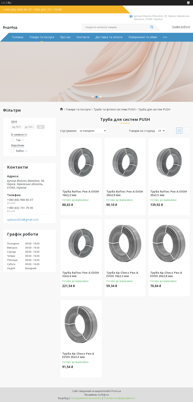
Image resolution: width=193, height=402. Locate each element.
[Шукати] (152, 27)
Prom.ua (116, 391)
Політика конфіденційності (119, 398)
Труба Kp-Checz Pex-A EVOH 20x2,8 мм (166, 274)
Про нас (65, 37)
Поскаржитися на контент (86, 398)
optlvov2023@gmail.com (23, 219)
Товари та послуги (41, 37)
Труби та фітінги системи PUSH (114, 109)
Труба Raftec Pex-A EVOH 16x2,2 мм (80, 193)
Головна (17, 37)
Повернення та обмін (142, 37)
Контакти (83, 37)
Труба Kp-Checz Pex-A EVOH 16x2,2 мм (122, 274)
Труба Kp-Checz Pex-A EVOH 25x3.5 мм (78, 355)
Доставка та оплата (108, 37)
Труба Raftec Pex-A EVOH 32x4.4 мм (80, 274)
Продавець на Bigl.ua (96, 394)
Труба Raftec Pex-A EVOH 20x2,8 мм (124, 193)
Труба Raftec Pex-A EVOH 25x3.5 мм (168, 193)
